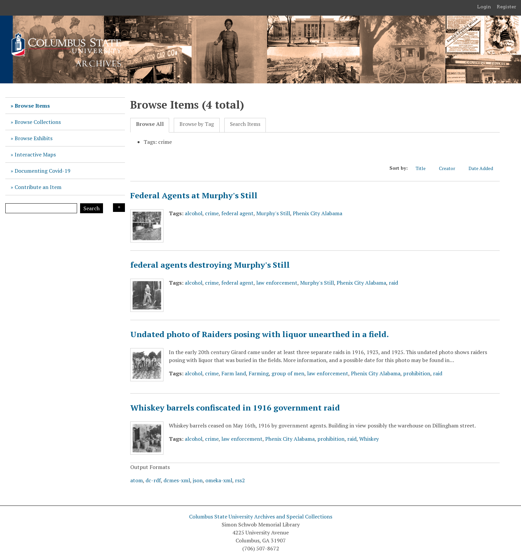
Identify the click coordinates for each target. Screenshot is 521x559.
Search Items (245, 124)
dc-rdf (153, 480)
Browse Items (32, 105)
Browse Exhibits (33, 138)
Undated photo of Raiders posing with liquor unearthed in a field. (259, 334)
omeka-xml (218, 480)
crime (212, 213)
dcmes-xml (176, 480)
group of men (287, 373)
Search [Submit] (91, 208)
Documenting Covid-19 (42, 170)
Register (506, 6)
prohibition (416, 373)
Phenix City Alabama (317, 213)
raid (393, 282)
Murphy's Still (273, 213)
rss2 (240, 480)
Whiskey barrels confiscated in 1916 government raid (235, 407)
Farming (259, 373)
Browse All (150, 124)
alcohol (193, 213)
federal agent (237, 213)
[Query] (41, 208)
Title (424, 168)
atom (136, 480)
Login (484, 6)
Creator (450, 168)
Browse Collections (38, 122)
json (198, 480)
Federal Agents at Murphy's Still (194, 195)
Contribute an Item (38, 187)
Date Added (484, 168)
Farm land (233, 373)
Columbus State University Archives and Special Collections (260, 516)
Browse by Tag (196, 124)
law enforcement (276, 282)
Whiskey (369, 438)
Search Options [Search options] (119, 207)
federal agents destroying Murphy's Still (210, 264)
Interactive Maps (35, 154)
